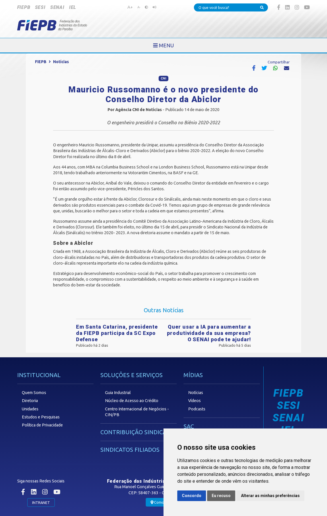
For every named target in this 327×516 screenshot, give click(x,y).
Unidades (30, 409)
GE (195, 172)
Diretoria (30, 400)
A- (138, 7)
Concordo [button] (191, 495)
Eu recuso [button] (221, 495)
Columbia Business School (125, 167)
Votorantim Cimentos (147, 172)
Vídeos (194, 400)
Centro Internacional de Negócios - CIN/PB (137, 412)
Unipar (152, 145)
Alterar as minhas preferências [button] (270, 495)
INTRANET (41, 503)
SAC (189, 426)
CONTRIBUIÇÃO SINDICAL (135, 432)
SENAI (57, 7)
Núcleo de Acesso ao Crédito (131, 400)
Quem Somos (34, 392)
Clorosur (146, 199)
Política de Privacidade (42, 425)
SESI (40, 7)
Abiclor (157, 150)
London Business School (181, 167)
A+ (130, 6)
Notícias (61, 61)
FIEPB (23, 7)
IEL (72, 7)
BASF (178, 172)
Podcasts (196, 409)
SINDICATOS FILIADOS (129, 449)
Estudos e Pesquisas (41, 417)
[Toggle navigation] (163, 45)
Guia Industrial (118, 392)
